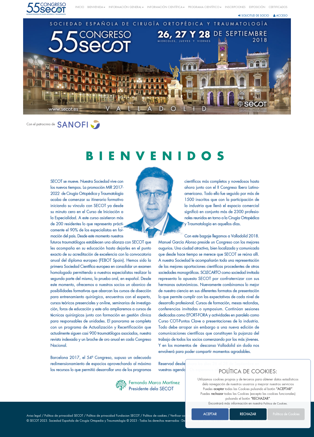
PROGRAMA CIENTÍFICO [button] (205, 7)
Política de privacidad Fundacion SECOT (113, 416)
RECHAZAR (248, 414)
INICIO (79, 7)
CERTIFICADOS (278, 7)
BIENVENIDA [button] (96, 7)
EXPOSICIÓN (257, 7)
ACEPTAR (210, 414)
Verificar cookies (180, 416)
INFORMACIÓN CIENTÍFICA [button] (166, 7)
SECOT (34, 421)
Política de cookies (155, 416)
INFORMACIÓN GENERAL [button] (126, 7)
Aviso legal (34, 416)
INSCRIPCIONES (235, 7)
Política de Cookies (275, 403)
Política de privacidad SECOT (63, 416)
